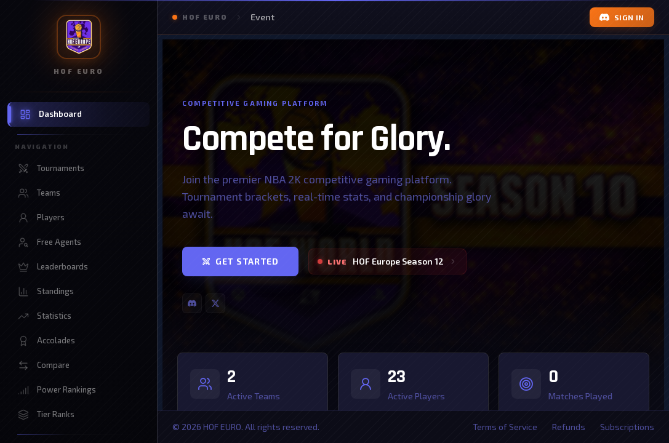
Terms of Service (505, 426)
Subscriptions (627, 426)
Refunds (568, 426)
